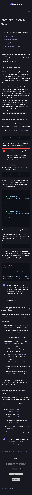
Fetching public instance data (12, 46)
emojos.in (9, 444)
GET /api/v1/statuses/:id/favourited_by (18, 354)
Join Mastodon (5, 488)
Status (21, 253)
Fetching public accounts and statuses (14, 43)
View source (4, 492)
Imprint (16, 492)
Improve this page (22, 451)
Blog (10, 488)
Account (23, 327)
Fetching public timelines (10, 39)
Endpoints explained (9, 36)
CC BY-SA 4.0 (11, 492)
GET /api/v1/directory (12, 426)
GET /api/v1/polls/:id (14, 374)
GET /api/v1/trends (11, 432)
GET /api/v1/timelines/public (21, 130)
